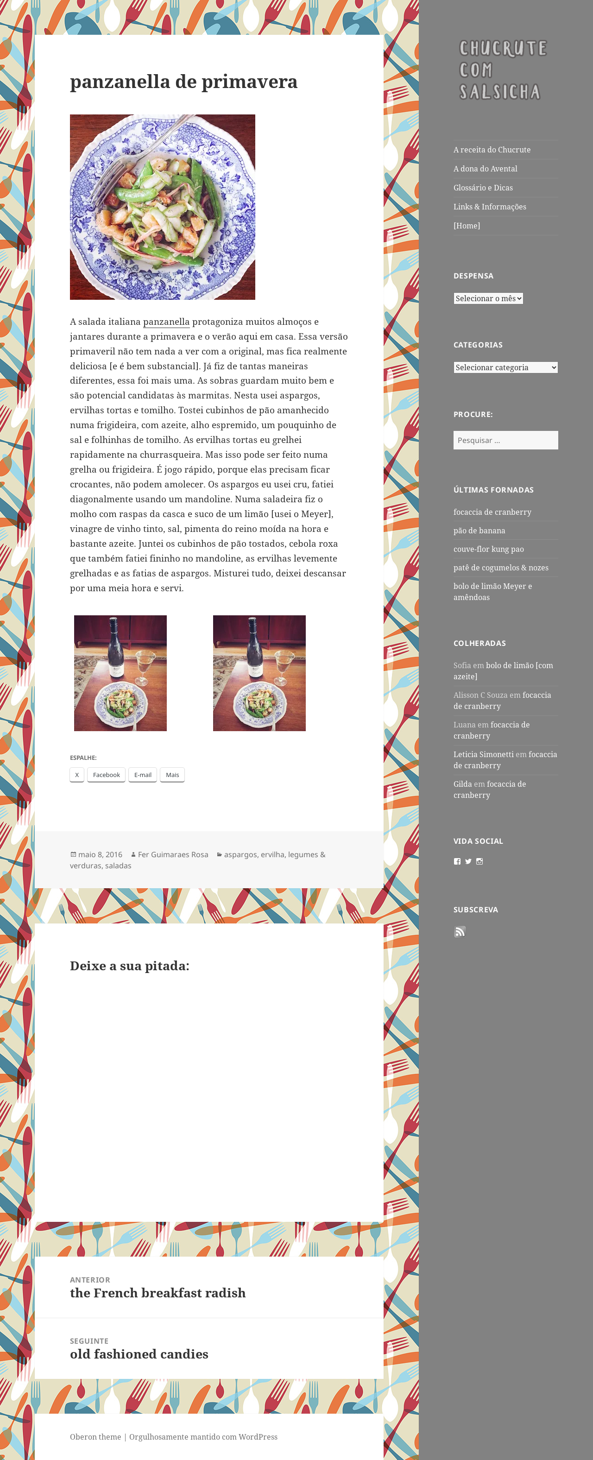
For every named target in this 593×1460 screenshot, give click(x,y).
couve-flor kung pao (489, 549)
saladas (118, 865)
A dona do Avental (485, 169)
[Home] (467, 226)
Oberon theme (95, 1437)
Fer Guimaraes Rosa (173, 854)
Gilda (463, 784)
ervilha (272, 854)
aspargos (240, 854)
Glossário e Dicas (483, 188)
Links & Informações (490, 207)
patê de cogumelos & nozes (501, 568)
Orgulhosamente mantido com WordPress (203, 1437)
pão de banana (479, 530)
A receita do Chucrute (492, 150)
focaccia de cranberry (492, 512)
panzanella (166, 322)
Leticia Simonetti (484, 754)
